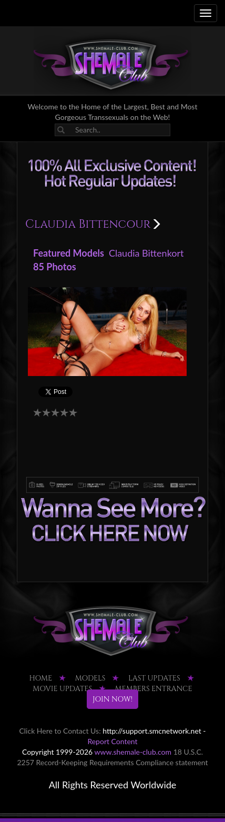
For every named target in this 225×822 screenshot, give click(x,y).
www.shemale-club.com (132, 751)
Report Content (112, 741)
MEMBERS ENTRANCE (153, 689)
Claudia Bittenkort (146, 253)
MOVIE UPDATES (62, 689)
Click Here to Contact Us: (59, 730)
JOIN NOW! (112, 699)
